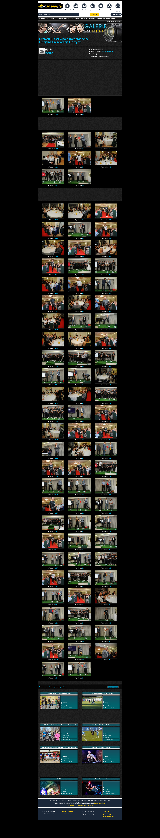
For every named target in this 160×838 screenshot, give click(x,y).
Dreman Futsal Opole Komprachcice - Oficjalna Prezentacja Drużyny (95, 18)
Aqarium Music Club (64, 18)
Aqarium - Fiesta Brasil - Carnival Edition (101, 779)
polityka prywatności (99, 803)
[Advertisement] (80, 76)
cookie (105, 802)
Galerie (52, 18)
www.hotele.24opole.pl (66, 813)
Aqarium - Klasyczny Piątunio (101, 747)
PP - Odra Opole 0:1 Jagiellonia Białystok (101, 693)
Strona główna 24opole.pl (67, 811)
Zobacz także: (114, 21)
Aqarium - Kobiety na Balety (59, 779)
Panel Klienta (106, 811)
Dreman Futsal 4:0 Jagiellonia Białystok (58, 693)
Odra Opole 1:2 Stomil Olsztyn (101, 724)
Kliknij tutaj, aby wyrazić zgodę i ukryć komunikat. (80, 805)
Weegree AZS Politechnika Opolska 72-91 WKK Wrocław (59, 747)
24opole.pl (42, 18)
